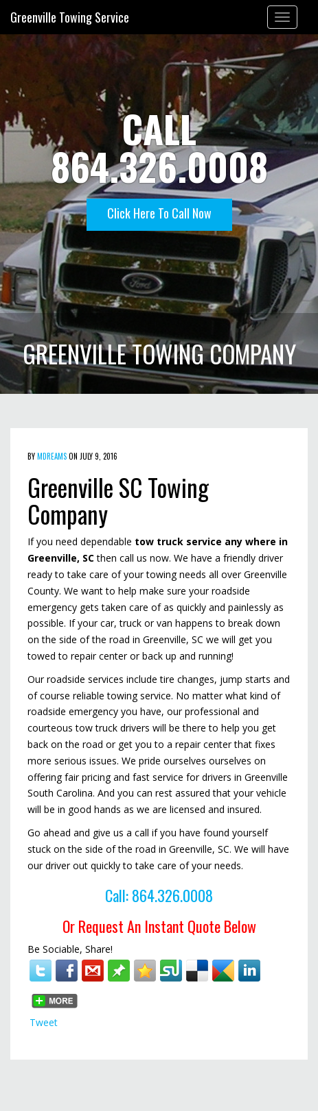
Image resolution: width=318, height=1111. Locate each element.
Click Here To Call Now (159, 213)
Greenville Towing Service (69, 17)
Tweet (44, 1022)
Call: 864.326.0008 (159, 895)
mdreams (52, 456)
